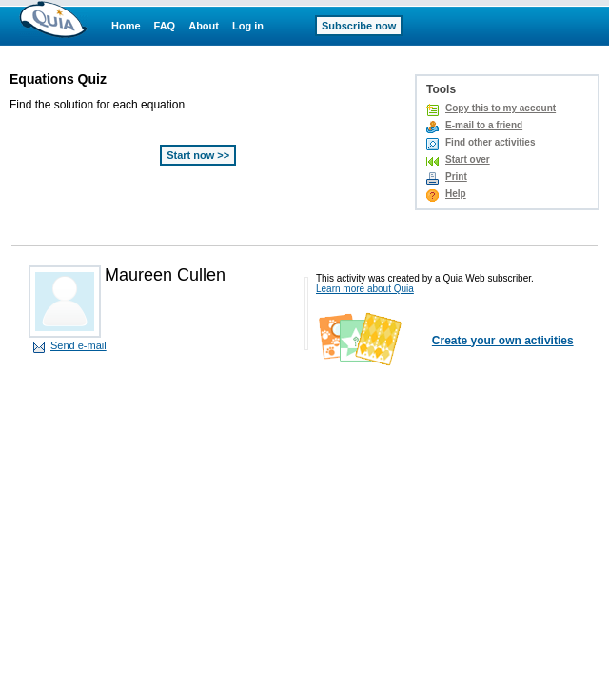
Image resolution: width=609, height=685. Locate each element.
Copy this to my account (500, 108)
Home (126, 25)
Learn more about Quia (365, 289)
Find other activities (490, 142)
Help (455, 193)
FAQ (165, 25)
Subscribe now (359, 25)
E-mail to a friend (483, 125)
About (203, 25)
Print (456, 176)
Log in (248, 25)
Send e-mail (78, 345)
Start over (467, 159)
